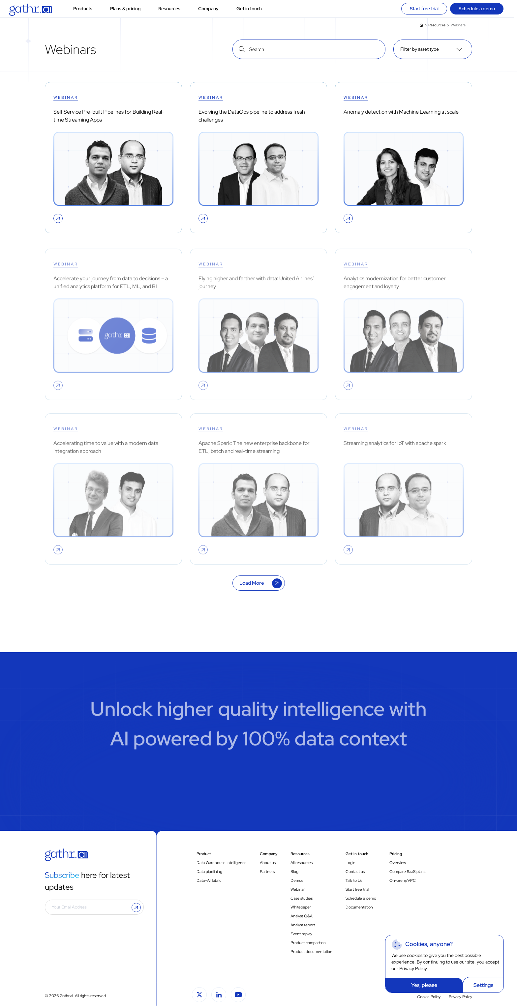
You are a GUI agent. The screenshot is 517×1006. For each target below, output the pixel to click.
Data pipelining (209, 871)
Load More (251, 583)
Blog (294, 871)
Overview (397, 862)
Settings (483, 985)
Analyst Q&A (301, 916)
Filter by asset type (419, 49)
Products (86, 8)
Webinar (297, 889)
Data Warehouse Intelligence (222, 862)
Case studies (301, 898)
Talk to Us (354, 880)
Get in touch (253, 8)
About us (268, 862)
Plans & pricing (129, 8)
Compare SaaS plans (407, 871)
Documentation (359, 907)
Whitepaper (300, 907)
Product (204, 853)
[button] (97, 8)
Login (350, 862)
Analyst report (302, 925)
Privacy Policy (413, 968)
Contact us (355, 871)
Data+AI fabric (209, 880)
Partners (267, 871)
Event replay (301, 933)
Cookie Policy (429, 996)
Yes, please (424, 985)
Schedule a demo (361, 898)
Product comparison (308, 942)
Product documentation (311, 951)
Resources (173, 8)
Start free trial (357, 889)
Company (212, 8)
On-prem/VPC (402, 880)
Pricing (395, 853)
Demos (296, 880)
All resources (301, 862)
